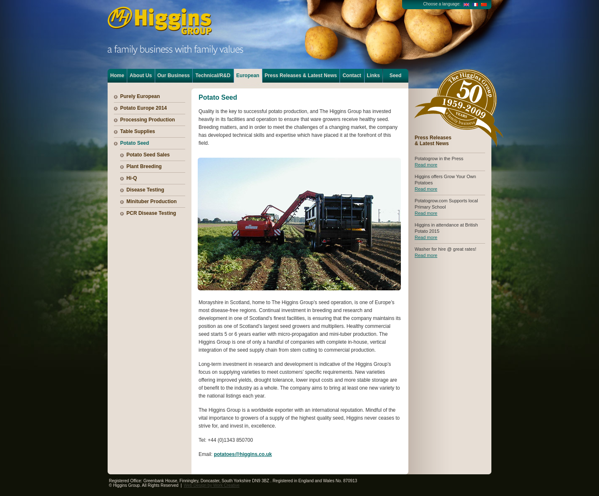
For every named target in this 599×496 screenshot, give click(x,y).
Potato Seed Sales (148, 155)
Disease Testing (145, 190)
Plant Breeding (144, 166)
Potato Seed (134, 143)
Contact (351, 75)
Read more (426, 164)
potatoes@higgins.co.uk (243, 454)
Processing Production (147, 120)
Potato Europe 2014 (143, 108)
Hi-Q (131, 178)
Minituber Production (151, 201)
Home (117, 75)
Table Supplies (137, 131)
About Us (141, 75)
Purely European (140, 96)
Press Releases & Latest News (300, 75)
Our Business (173, 75)
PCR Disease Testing (151, 213)
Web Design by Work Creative (212, 485)
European (247, 75)
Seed (396, 75)
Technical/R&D (213, 75)
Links (373, 75)
